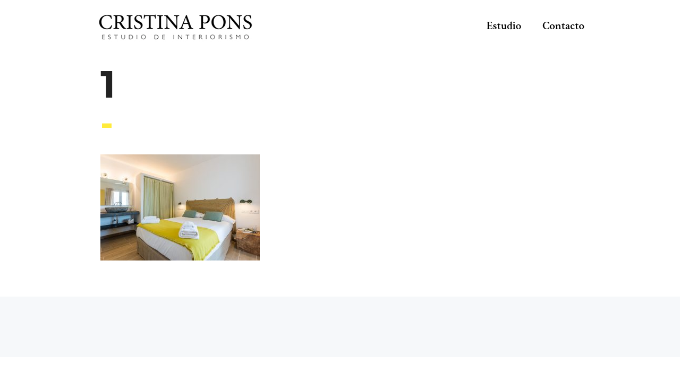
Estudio (504, 26)
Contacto (563, 26)
